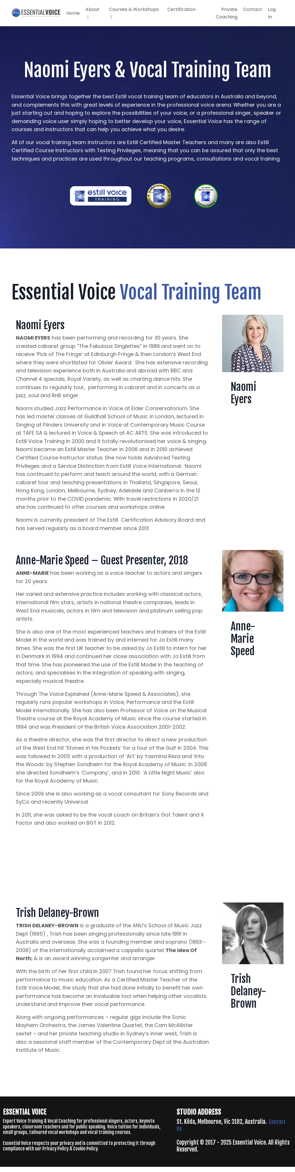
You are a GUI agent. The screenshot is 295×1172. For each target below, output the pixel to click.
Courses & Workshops (134, 13)
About (92, 13)
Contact (252, 9)
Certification (181, 9)
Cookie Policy (85, 1154)
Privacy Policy (55, 1154)
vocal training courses (109, 1137)
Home (73, 13)
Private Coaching (226, 13)
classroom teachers (41, 1132)
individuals (149, 1132)
